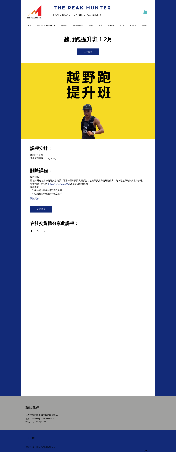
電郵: (28, 418)
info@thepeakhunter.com (42, 418)
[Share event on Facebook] (31, 231)
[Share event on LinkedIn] (45, 231)
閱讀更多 (34, 198)
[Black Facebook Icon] (28, 438)
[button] (145, 12)
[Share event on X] (38, 231)
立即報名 (88, 51)
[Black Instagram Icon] (33, 438)
